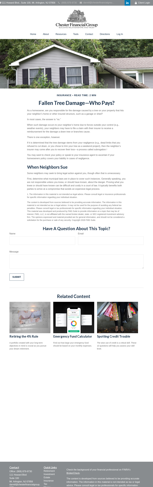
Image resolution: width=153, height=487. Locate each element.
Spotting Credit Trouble (113, 336)
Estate (47, 477)
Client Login (142, 3)
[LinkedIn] (127, 3)
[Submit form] (16, 277)
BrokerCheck (73, 473)
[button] (33, 34)
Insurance (49, 481)
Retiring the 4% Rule (23, 336)
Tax (45, 484)
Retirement (49, 471)
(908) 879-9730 (67, 3)
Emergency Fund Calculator (72, 336)
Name (12, 233)
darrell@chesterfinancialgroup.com (98, 2)
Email (81, 233)
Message (14, 251)
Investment (49, 474)
